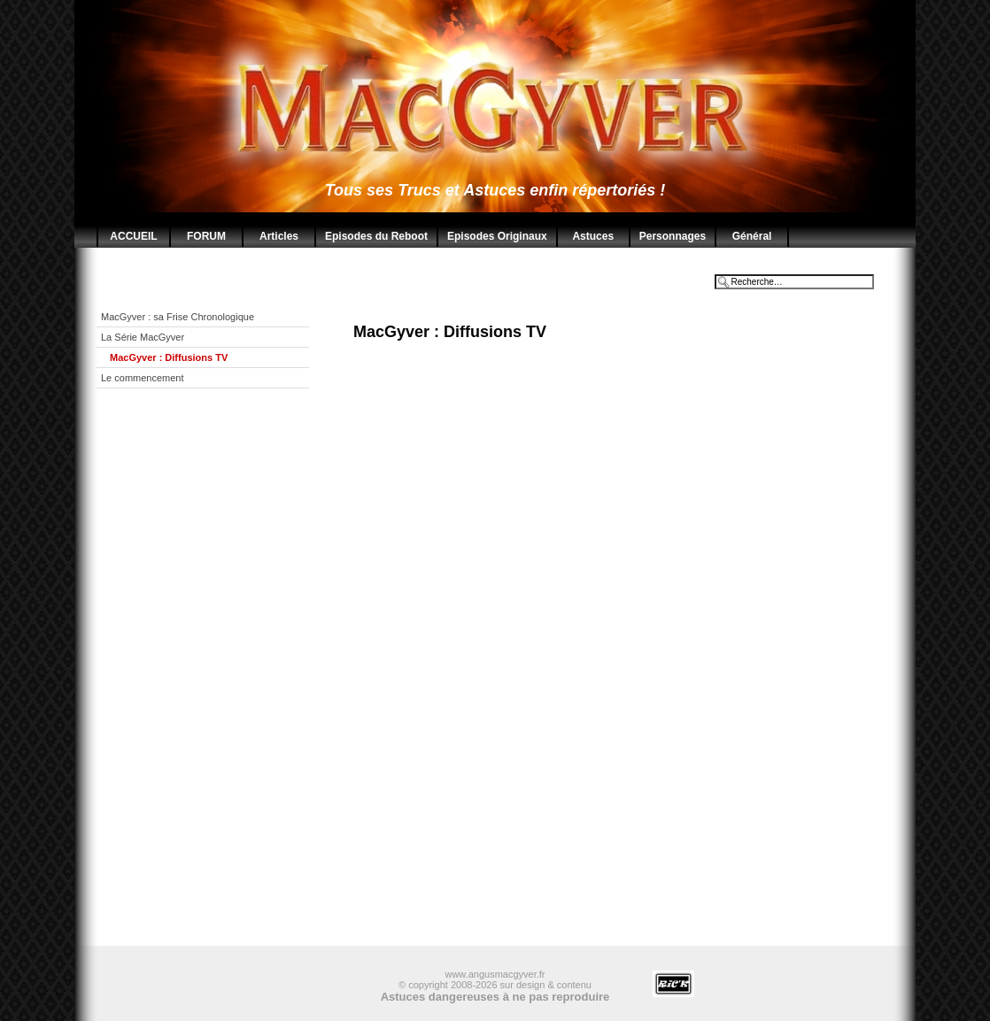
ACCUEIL (133, 236)
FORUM (206, 236)
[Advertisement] (216, 680)
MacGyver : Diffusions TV (169, 357)
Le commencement (142, 377)
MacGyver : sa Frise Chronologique (177, 316)
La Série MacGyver (142, 337)
